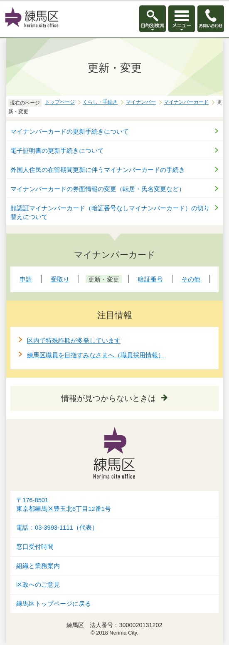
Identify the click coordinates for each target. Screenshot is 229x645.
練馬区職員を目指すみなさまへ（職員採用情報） (95, 355)
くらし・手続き (100, 102)
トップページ (60, 102)
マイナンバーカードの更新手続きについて (69, 131)
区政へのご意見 (38, 584)
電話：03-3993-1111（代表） (57, 527)
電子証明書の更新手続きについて (57, 150)
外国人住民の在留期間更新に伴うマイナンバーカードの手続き (97, 169)
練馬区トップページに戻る (53, 603)
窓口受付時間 (35, 546)
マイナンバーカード (186, 102)
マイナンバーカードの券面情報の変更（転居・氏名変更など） (97, 188)
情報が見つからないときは (108, 398)
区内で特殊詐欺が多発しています (74, 340)
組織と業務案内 (38, 566)
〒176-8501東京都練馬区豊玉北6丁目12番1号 (63, 504)
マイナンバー (141, 102)
